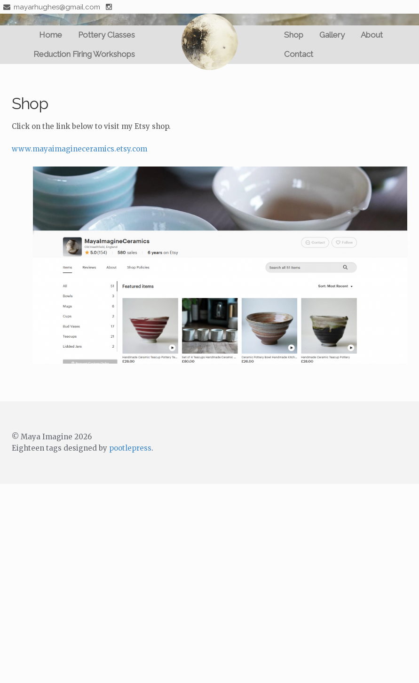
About (372, 35)
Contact (298, 54)
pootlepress (130, 448)
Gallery (332, 35)
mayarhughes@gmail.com (50, 7)
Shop (293, 35)
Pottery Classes (106, 35)
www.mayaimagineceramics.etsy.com (79, 148)
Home (50, 35)
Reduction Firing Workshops (84, 54)
